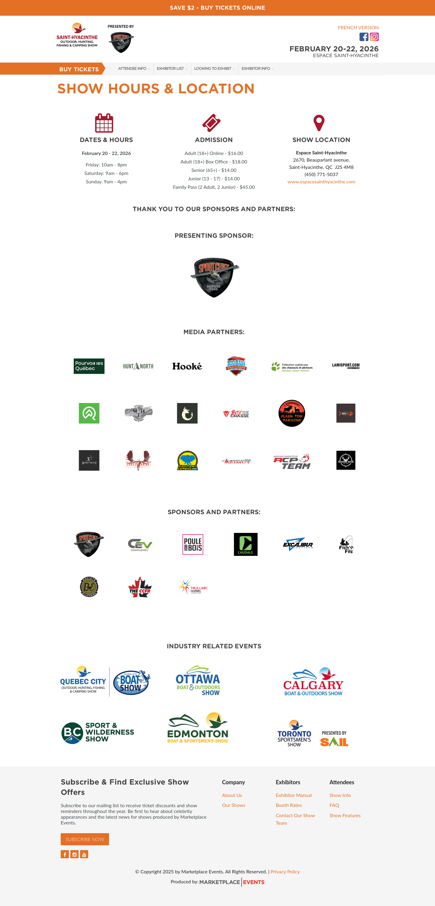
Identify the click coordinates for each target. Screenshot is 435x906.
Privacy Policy (285, 871)
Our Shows (233, 805)
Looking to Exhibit (212, 68)
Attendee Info (132, 68)
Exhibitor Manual (294, 795)
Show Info (340, 795)
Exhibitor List (170, 68)
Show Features (345, 815)
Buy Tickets (79, 69)
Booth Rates (289, 805)
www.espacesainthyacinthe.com (321, 181)
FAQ (334, 805)
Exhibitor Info (256, 68)
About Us (232, 795)
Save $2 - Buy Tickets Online (217, 8)
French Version (358, 27)
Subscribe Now (85, 839)
